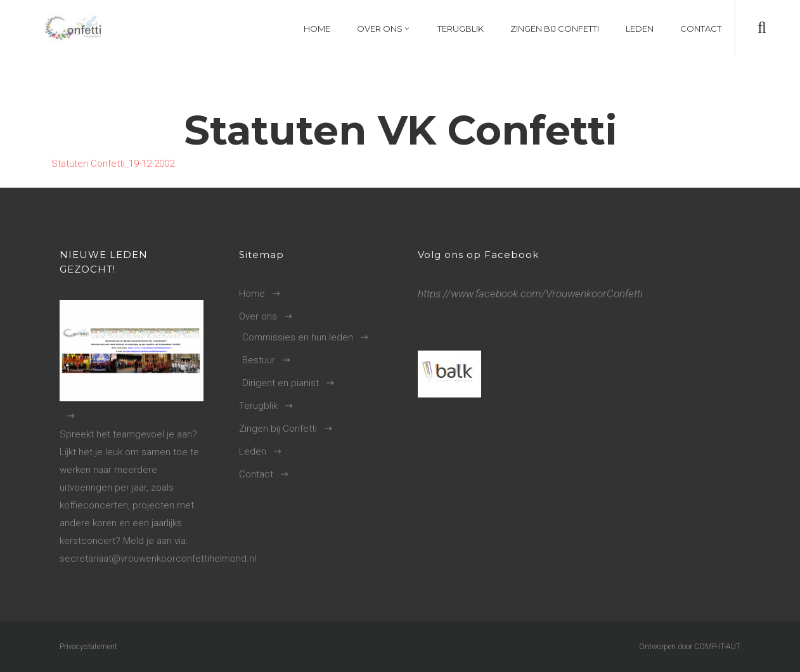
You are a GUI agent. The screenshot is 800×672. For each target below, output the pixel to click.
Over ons (258, 316)
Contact (256, 474)
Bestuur (258, 360)
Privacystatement (88, 646)
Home (252, 293)
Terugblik (258, 405)
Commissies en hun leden (297, 337)
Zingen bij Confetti (278, 428)
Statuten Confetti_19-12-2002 (112, 163)
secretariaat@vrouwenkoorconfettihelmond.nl (158, 558)
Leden (252, 451)
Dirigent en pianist (280, 383)
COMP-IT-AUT (717, 646)
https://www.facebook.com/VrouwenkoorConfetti (530, 293)
